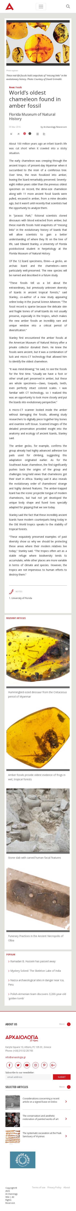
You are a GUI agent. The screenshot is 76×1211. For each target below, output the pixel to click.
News (12, 87)
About (66, 1187)
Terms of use (38, 1187)
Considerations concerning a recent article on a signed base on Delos (41, 1100)
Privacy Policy (54, 1187)
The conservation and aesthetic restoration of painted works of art (40, 1117)
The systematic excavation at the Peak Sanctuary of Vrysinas (42, 1135)
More (65, 1024)
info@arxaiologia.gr (15, 1057)
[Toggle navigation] (41, 6)
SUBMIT (62, 1077)
